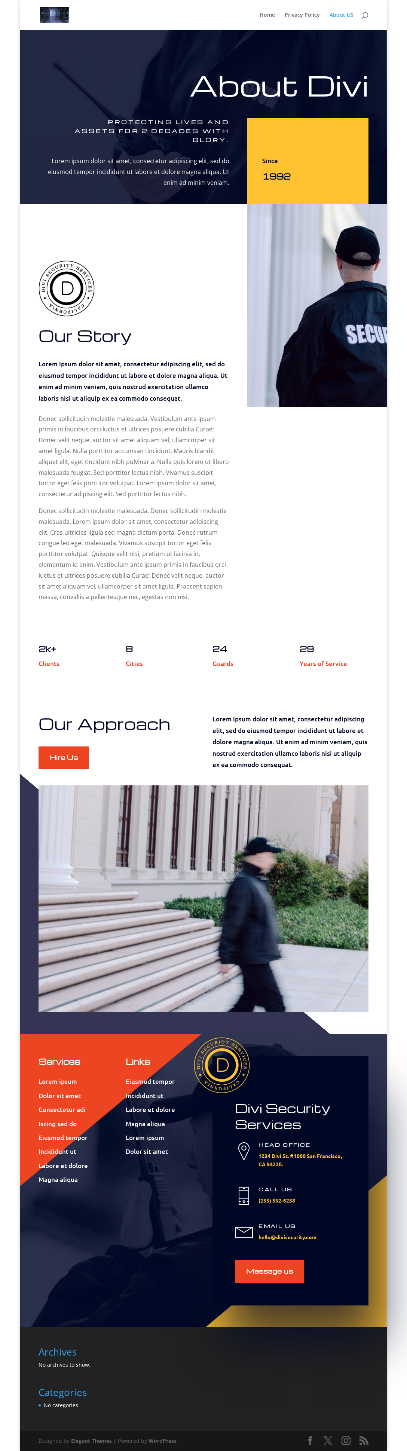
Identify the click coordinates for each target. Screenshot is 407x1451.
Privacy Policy (302, 15)
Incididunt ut (57, 1151)
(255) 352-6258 (276, 1200)
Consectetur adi (62, 1109)
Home (267, 15)
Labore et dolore (63, 1165)
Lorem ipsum (58, 1081)
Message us (269, 1271)
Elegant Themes (91, 1440)
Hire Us (64, 757)
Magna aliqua (58, 1179)
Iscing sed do (58, 1123)
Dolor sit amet (60, 1095)
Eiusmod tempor (63, 1137)
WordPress (163, 1440)
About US (342, 15)
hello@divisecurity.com (287, 1237)
